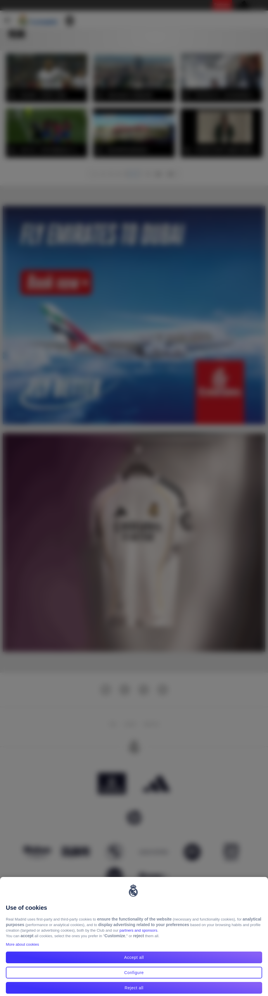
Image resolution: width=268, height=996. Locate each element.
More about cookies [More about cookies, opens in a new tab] (22, 951)
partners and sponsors (138, 937)
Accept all (134, 964)
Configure (134, 979)
